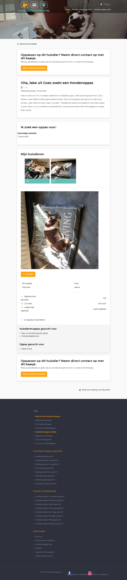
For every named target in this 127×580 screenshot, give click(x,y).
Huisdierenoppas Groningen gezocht (49, 508)
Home (67, 9)
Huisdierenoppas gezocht (81, 9)
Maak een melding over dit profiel (94, 390)
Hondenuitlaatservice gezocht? (47, 460)
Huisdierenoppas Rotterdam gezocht (49, 500)
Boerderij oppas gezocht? (45, 480)
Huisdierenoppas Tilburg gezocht (48, 520)
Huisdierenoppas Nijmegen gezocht (49, 516)
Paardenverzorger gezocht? (46, 484)
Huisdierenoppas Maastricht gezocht (49, 524)
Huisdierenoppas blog (43, 544)
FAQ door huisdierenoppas (45, 428)
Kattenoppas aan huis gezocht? (47, 464)
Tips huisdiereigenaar (43, 440)
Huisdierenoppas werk (102, 9)
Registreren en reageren (34, 68)
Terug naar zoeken (27, 44)
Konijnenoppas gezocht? (44, 468)
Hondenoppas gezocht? (44, 456)
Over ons (38, 537)
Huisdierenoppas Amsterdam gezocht (50, 496)
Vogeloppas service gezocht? (46, 472)
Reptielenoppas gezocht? (45, 476)
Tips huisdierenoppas (43, 424)
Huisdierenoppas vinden (46, 432)
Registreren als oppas (43, 420)
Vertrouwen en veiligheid (45, 540)
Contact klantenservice (44, 556)
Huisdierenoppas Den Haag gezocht (49, 512)
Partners (38, 548)
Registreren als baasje (43, 436)
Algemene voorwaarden (44, 552)
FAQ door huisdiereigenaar (45, 443)
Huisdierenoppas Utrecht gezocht (48, 504)
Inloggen (105, 4)
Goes (26, 87)
